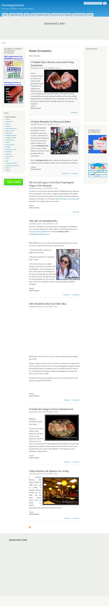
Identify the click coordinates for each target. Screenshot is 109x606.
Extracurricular (10, 145)
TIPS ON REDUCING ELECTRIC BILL (48, 304)
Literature (8, 126)
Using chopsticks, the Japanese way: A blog (49, 471)
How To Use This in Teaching (61, 15)
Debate (8, 142)
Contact (89, 15)
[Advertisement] (54, 30)
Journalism (9, 151)
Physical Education (11, 128)
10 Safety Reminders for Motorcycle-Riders (51, 121)
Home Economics (11, 117)
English (8, 170)
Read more (74, 112)
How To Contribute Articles (40, 15)
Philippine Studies (11, 135)
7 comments (75, 518)
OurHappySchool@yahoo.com (38, 234)
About (27, 15)
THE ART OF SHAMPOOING (43, 221)
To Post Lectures (78, 15)
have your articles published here (39, 231)
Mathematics (9, 121)
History (8, 124)
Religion (8, 147)
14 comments (75, 294)
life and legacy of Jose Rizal (67, 199)
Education (8, 154)
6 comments (74, 173)
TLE (7, 161)
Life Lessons (9, 156)
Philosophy (9, 133)
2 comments (75, 462)
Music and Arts (10, 131)
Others (7, 158)
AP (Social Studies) (11, 163)
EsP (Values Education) (12, 165)
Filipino (8, 168)
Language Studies (11, 138)
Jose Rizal (32, 191)
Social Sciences (10, 140)
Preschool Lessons (11, 149)
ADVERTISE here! (16, 15)
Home (5, 15)
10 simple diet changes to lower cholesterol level (51, 409)
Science (8, 119)
